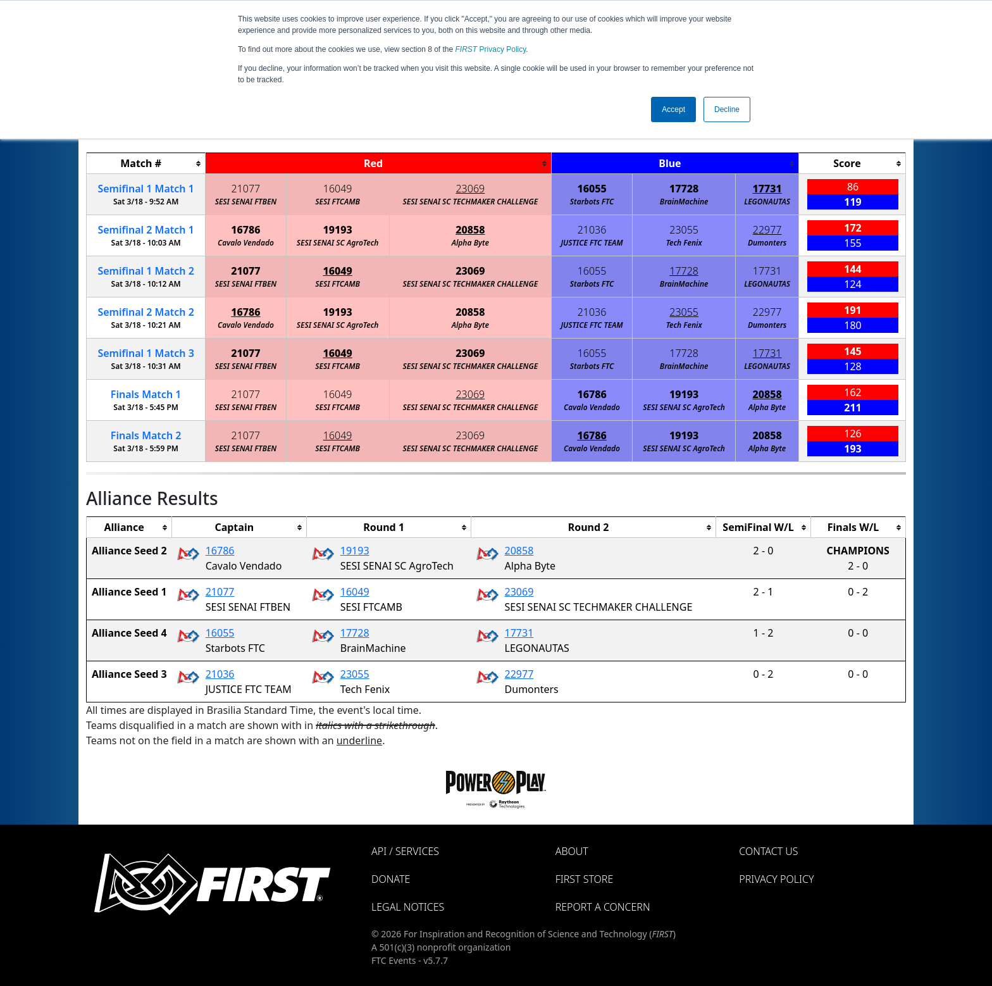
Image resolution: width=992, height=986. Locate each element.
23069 (470, 189)
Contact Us (768, 851)
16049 (337, 189)
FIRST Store (584, 879)
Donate (390, 879)
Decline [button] (727, 109)
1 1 (145, 189)
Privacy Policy (491, 49)
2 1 (145, 230)
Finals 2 (146, 435)
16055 (591, 189)
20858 (470, 230)
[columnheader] (146, 163)
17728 (683, 189)
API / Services (405, 851)
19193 (337, 230)
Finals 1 (146, 394)
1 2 (145, 271)
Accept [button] (673, 109)
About (571, 851)
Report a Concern (602, 907)
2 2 (145, 312)
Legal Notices (407, 907)
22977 (767, 230)
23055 (683, 230)
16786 (245, 230)
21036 (592, 230)
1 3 (145, 353)
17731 (767, 189)
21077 (246, 189)
